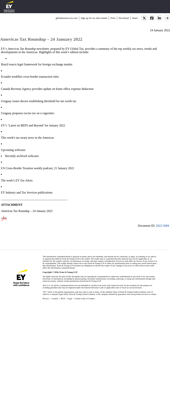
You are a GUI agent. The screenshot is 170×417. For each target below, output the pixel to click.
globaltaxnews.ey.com (66, 18)
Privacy (45, 298)
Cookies (54, 298)
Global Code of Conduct (85, 298)
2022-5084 (162, 225)
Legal (69, 298)
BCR (63, 298)
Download (124, 18)
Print (112, 18)
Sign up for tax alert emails (94, 18)
